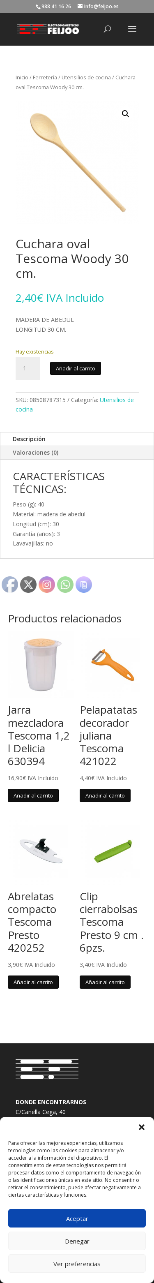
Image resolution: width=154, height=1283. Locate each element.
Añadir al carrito (75, 368)
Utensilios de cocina (86, 77)
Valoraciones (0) (35, 452)
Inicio (22, 77)
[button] (142, 1127)
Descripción (29, 439)
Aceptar (77, 1218)
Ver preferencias (77, 1264)
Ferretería (45, 77)
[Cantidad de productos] (28, 368)
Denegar (77, 1241)
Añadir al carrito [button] (33, 795)
